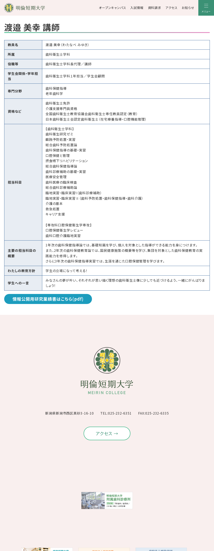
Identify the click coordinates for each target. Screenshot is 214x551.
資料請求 (154, 7)
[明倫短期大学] (35, 8)
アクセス (171, 7)
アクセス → (107, 433)
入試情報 (137, 7)
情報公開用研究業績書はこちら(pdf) (48, 299)
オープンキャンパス (112, 7)
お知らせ (188, 7)
